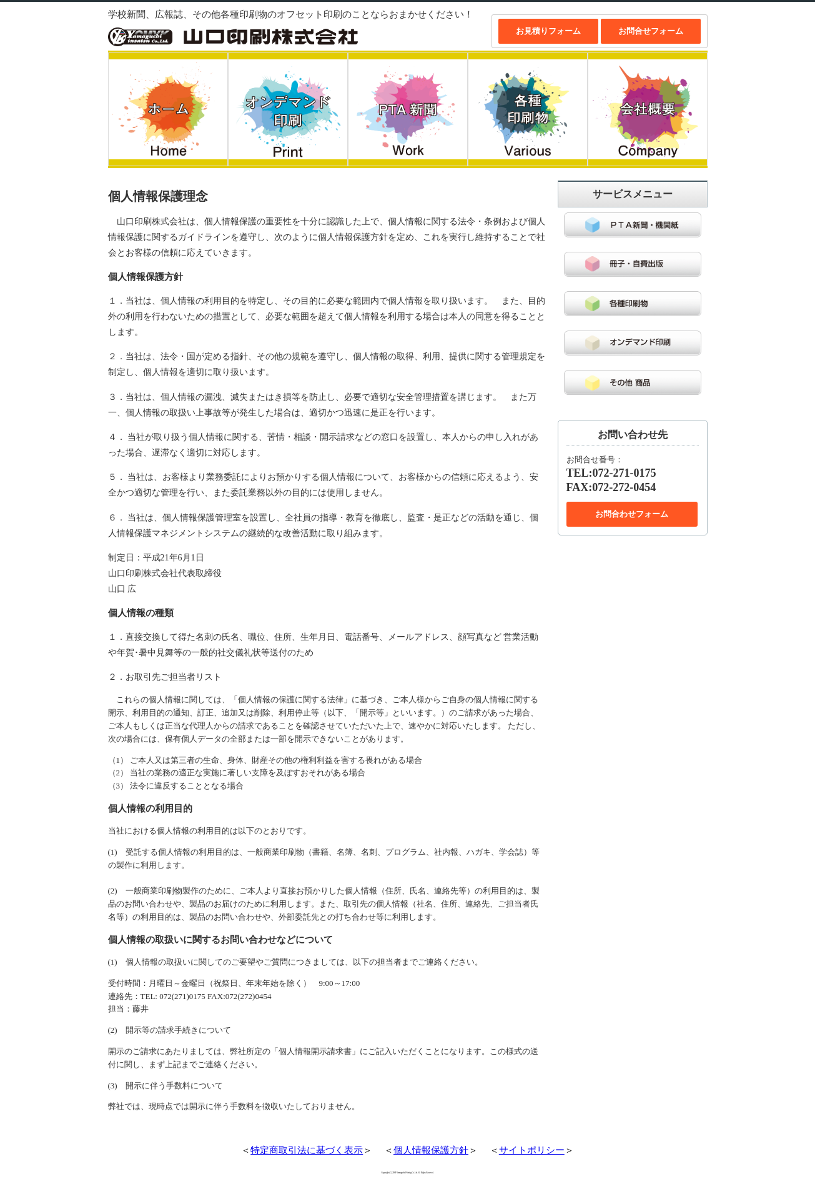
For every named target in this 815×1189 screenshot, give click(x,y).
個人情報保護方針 (430, 1150)
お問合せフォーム (650, 31)
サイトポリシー (532, 1150)
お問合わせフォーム (631, 514)
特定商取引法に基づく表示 (306, 1150)
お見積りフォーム (548, 31)
